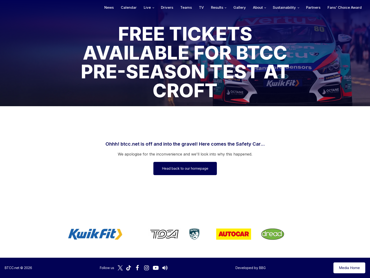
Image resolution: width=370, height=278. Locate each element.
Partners (313, 7)
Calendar (129, 7)
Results (217, 7)
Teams (186, 7)
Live (147, 7)
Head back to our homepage (185, 168)
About (258, 7)
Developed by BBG (250, 268)
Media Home (349, 267)
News (109, 7)
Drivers (167, 7)
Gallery (239, 7)
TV (201, 7)
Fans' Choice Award (345, 7)
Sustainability (284, 7)
